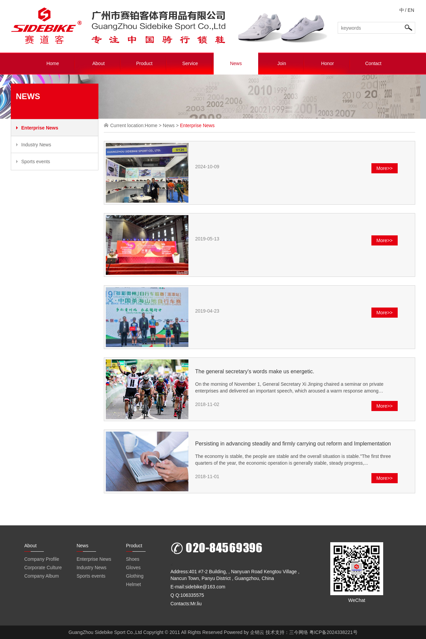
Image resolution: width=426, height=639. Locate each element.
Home (53, 63)
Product (144, 63)
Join (281, 63)
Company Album (41, 576)
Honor (327, 63)
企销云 (257, 632)
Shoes (133, 559)
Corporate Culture (43, 567)
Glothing (135, 576)
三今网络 (298, 632)
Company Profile (41, 559)
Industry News (33, 144)
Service (190, 63)
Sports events (33, 161)
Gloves (133, 567)
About (98, 63)
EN (411, 10)
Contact (373, 63)
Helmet (133, 584)
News (236, 63)
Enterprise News (37, 127)
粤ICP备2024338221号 (333, 632)
